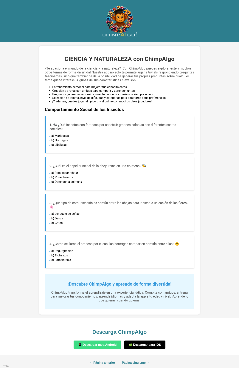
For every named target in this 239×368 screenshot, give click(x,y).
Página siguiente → (136, 362)
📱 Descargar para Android (97, 344)
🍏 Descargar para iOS (145, 344)
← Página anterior (102, 362)
